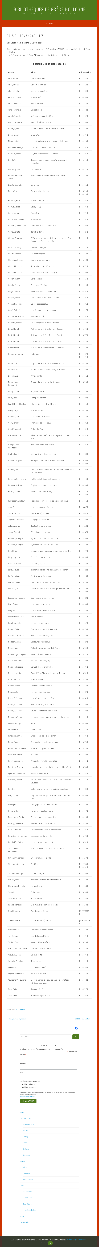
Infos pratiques (25, 1118)
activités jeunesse (28, 1087)
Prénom (23, 1064)
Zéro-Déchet (27, 1204)
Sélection (23, 1185)
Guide (25, 1143)
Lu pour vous (27, 1198)
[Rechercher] (75, 1036)
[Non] (95, 1241)
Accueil (22, 1112)
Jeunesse (26, 1173)
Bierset (25, 1130)
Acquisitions (20, 1009)
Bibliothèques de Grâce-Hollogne (49, 9)
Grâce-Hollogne (28, 1124)
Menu (51, 23)
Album (22, 1216)
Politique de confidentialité (27, 1096)
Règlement (26, 1149)
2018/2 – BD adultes (83, 1019)
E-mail (23, 1054)
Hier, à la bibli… (28, 1179)
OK (50, 1243)
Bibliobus (26, 1155)
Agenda (22, 1161)
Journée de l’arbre (29, 1210)
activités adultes (28, 1084)
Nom (21, 1072)
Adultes (25, 1167)
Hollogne (26, 1136)
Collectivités (24, 1222)
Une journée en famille (16, 1019)
